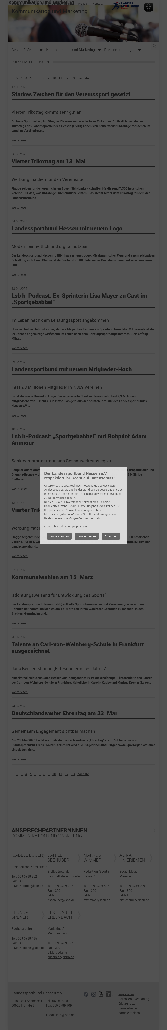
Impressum (126, 994)
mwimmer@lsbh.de (97, 900)
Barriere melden (129, 1013)
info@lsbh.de (65, 1015)
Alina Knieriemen (132, 857)
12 (66, 78)
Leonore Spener (21, 914)
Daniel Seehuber (58, 857)
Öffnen (41, 50)
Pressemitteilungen (119, 49)
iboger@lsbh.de (32, 886)
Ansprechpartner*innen (49, 830)
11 (60, 78)
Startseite (18, 3)
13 (73, 78)
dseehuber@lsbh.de (61, 900)
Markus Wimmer (92, 857)
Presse (82, 3)
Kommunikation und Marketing (70, 49)
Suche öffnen (155, 46)
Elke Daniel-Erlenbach (61, 914)
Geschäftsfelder (62, 3)
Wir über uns (38, 3)
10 (54, 78)
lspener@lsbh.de (33, 948)
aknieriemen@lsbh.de (134, 900)
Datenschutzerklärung (133, 999)
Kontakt (98, 3)
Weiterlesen (20, 140)
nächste (83, 78)
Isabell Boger (27, 855)
